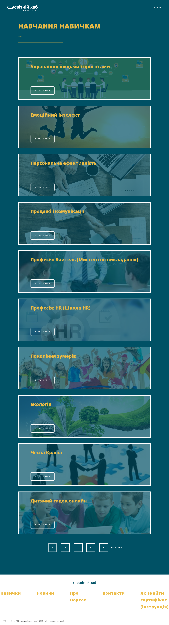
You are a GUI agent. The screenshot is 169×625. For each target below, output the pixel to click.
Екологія (41, 404)
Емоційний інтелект (55, 115)
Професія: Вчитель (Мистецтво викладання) (84, 259)
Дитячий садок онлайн (59, 501)
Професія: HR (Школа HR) (60, 308)
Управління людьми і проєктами (70, 66)
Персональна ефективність (64, 163)
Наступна (116, 547)
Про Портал (78, 596)
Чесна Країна (46, 452)
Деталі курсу (42, 91)
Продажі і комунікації (57, 211)
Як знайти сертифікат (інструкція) (154, 600)
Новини (45, 593)
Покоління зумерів (53, 356)
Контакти (113, 593)
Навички (10, 593)
